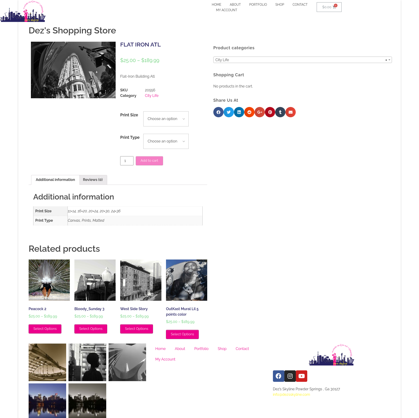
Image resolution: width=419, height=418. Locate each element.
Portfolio (201, 349)
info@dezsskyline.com (291, 394)
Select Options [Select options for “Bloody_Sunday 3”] (90, 329)
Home (160, 349)
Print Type (130, 137)
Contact (242, 349)
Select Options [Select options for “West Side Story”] (136, 329)
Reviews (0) (93, 180)
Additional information (55, 180)
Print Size (129, 114)
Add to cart (149, 160)
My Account (165, 359)
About (180, 349)
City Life (151, 95)
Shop (222, 349)
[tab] (55, 180)
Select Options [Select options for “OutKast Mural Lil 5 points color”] (182, 334)
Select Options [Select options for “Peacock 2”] (45, 329)
